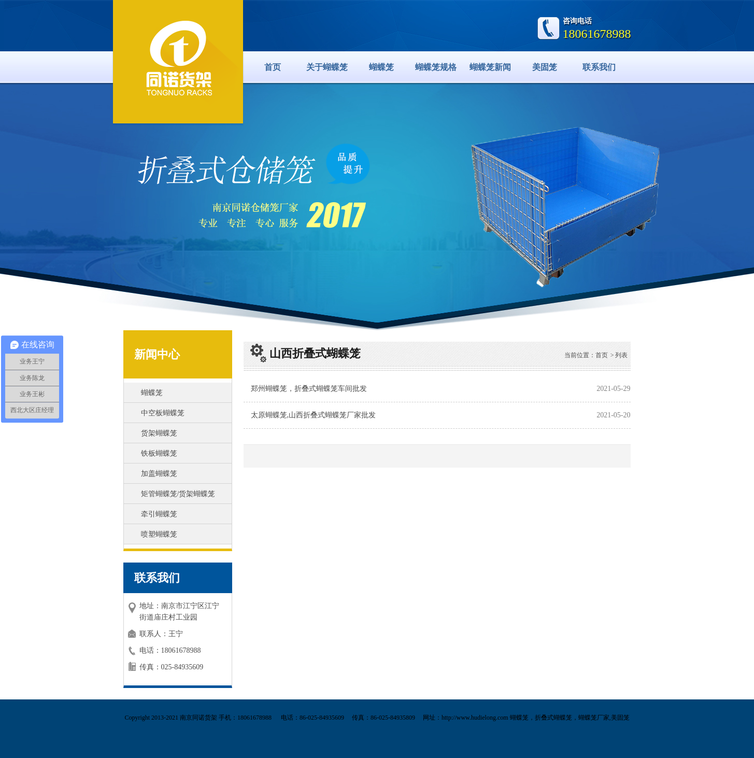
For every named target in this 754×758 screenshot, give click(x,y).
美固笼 (544, 67)
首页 (272, 67)
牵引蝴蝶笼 (159, 514)
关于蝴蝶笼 (327, 67)
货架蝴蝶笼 (159, 433)
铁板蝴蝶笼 (159, 453)
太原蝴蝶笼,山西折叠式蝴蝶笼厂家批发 (313, 415)
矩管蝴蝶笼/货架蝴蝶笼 (178, 494)
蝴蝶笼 (381, 67)
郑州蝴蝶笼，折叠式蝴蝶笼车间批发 (309, 388)
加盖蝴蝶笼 (159, 474)
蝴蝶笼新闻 (490, 67)
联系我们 (599, 67)
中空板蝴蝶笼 (162, 413)
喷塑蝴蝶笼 (159, 534)
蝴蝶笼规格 (436, 67)
